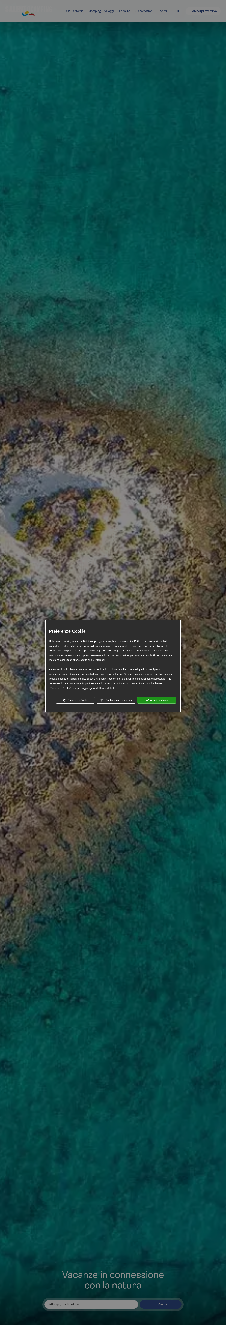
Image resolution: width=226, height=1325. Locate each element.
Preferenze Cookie (75, 700)
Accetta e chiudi (157, 700)
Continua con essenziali (116, 700)
